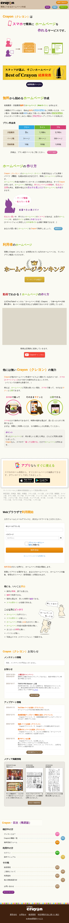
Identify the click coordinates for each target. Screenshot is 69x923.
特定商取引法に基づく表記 (48, 915)
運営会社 (13, 915)
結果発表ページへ (34, 84)
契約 (62, 871)
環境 (57, 867)
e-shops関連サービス (34, 919)
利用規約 (7, 876)
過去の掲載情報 (34, 803)
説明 (57, 834)
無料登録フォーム (10, 842)
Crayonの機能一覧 (11, 838)
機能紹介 (58, 229)
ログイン (7, 853)
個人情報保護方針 (10, 880)
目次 (47, 7)
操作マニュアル (10, 857)
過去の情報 (34, 695)
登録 (57, 842)
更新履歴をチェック (34, 752)
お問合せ (22, 915)
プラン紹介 (52, 152)
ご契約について (10, 872)
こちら (36, 689)
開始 (57, 852)
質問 (57, 886)
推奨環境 (7, 867)
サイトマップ (8, 892)
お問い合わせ (9, 886)
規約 (57, 875)
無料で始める (62, 2)
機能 (54, 7)
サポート (63, 7)
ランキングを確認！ (34, 279)
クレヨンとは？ (10, 834)
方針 (62, 880)
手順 (62, 857)
